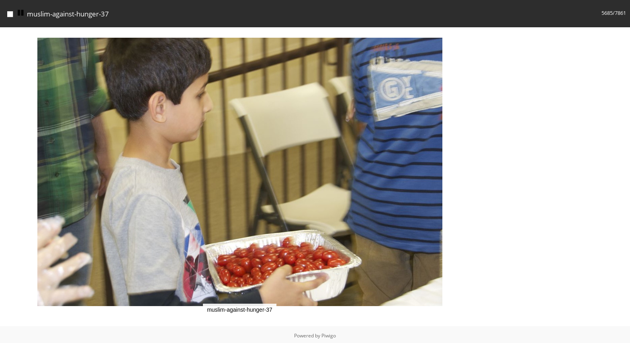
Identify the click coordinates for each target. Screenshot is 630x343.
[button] (472, 32)
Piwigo (328, 333)
